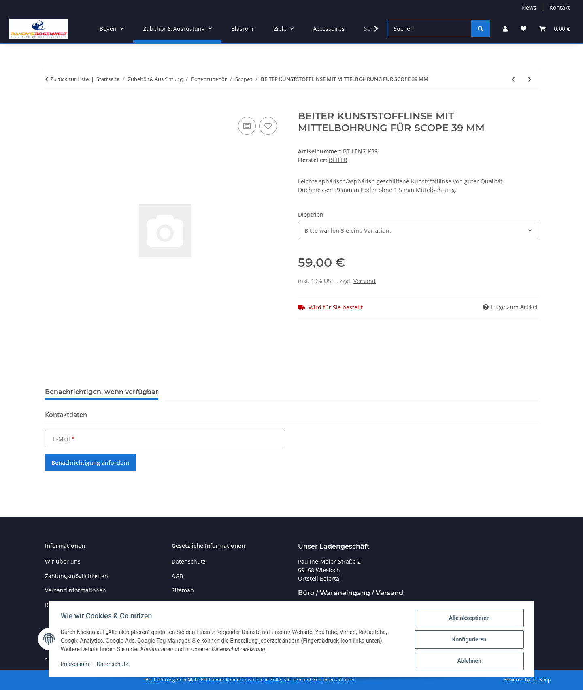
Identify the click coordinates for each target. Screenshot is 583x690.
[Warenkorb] (555, 29)
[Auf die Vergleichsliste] (247, 126)
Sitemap (183, 590)
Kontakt (559, 7)
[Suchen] (429, 28)
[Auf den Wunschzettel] (268, 126)
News (528, 7)
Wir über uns (63, 561)
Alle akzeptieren (467, 619)
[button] (505, 29)
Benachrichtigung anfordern (90, 462)
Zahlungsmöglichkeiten (76, 576)
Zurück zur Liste (70, 79)
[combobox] (418, 230)
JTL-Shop (541, 679)
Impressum (76, 665)
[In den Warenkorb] (51, 106)
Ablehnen (468, 661)
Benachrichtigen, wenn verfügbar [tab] (101, 392)
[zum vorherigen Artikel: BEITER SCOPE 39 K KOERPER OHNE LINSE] (513, 79)
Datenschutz (114, 665)
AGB (177, 576)
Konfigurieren (468, 640)
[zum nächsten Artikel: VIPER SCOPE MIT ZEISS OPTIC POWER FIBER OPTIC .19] (529, 79)
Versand (364, 281)
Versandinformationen (75, 590)
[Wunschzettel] (523, 29)
